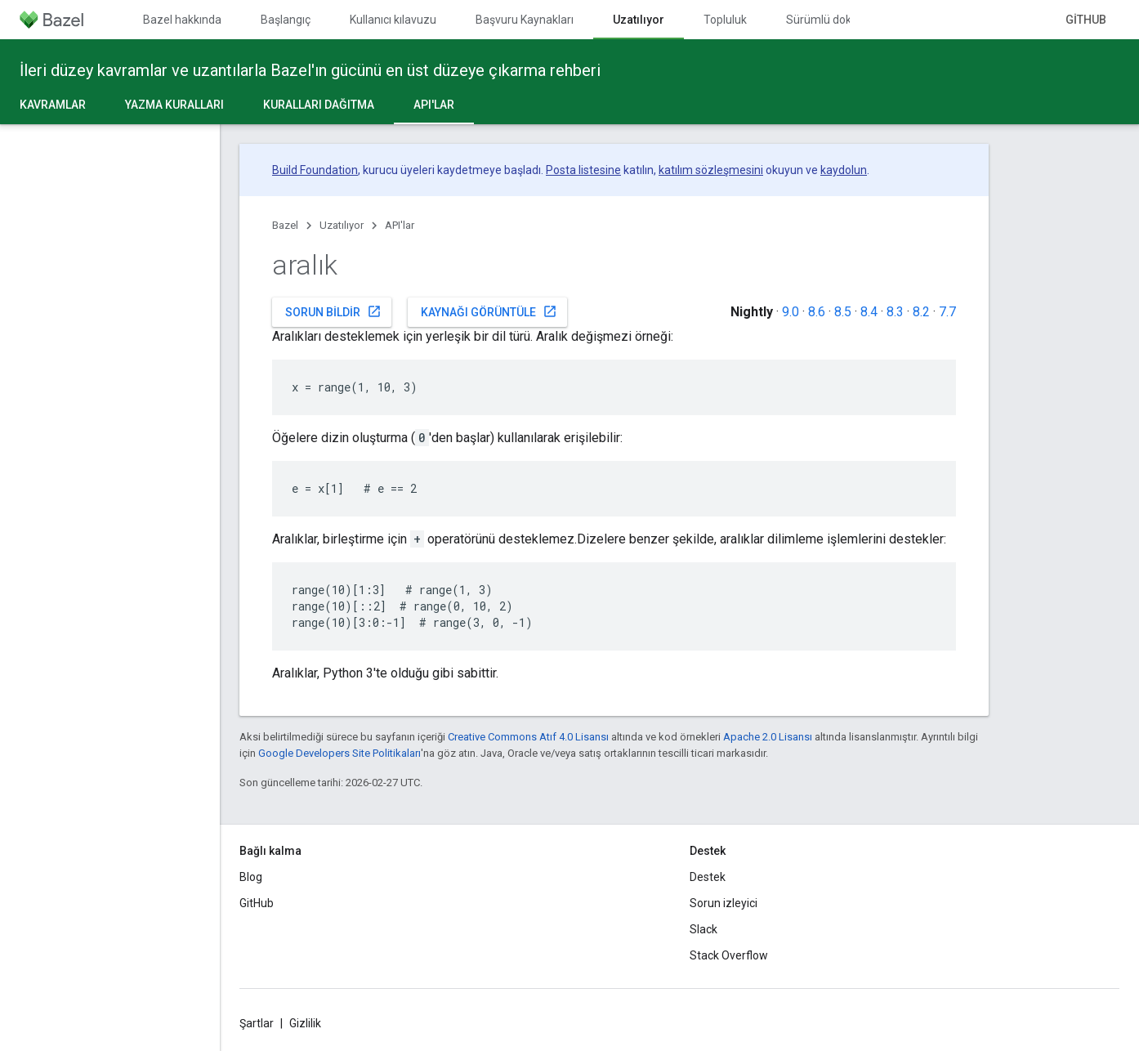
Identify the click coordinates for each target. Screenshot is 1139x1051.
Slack (703, 929)
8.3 (895, 312)
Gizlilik (305, 1023)
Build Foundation (315, 170)
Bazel (285, 225)
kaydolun (843, 170)
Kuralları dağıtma (318, 104)
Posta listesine (583, 170)
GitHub (1085, 19)
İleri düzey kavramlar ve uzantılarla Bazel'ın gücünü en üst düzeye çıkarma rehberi (310, 70)
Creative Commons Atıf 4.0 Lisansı (528, 737)
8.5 (842, 312)
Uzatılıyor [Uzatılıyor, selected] (638, 19)
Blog (250, 876)
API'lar (399, 225)
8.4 (869, 312)
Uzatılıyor (341, 225)
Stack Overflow (729, 955)
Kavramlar (53, 104)
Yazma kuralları (174, 104)
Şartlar (256, 1023)
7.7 (947, 312)
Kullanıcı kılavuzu (393, 19)
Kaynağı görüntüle (489, 311)
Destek (708, 876)
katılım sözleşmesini (711, 170)
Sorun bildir (333, 311)
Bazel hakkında (182, 19)
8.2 (921, 312)
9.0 (790, 312)
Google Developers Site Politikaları (339, 753)
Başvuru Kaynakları (525, 19)
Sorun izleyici (723, 903)
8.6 (816, 312)
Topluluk (725, 19)
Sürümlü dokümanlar (840, 19)
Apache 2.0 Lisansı (767, 737)
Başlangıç (285, 19)
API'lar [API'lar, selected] (433, 104)
